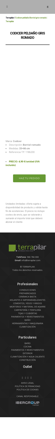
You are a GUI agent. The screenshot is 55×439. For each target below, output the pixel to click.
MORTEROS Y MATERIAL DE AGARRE (27, 328)
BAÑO (27, 341)
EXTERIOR (27, 375)
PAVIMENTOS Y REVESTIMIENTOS (27, 338)
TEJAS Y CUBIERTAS (27, 335)
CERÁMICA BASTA (27, 318)
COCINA (27, 368)
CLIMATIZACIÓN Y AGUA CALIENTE (27, 378)
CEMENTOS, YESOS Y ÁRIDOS (27, 325)
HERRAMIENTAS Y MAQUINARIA (27, 345)
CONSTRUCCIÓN (27, 381)
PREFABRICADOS (27, 315)
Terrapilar (10, 18)
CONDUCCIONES (27, 311)
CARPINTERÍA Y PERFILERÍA (27, 331)
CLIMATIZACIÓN (27, 348)
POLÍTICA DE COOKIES (28, 411)
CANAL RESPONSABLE (27, 418)
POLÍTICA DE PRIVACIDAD (27, 408)
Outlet (27, 388)
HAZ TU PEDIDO (29, 200)
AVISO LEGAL (27, 404)
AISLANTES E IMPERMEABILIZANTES (27, 321)
